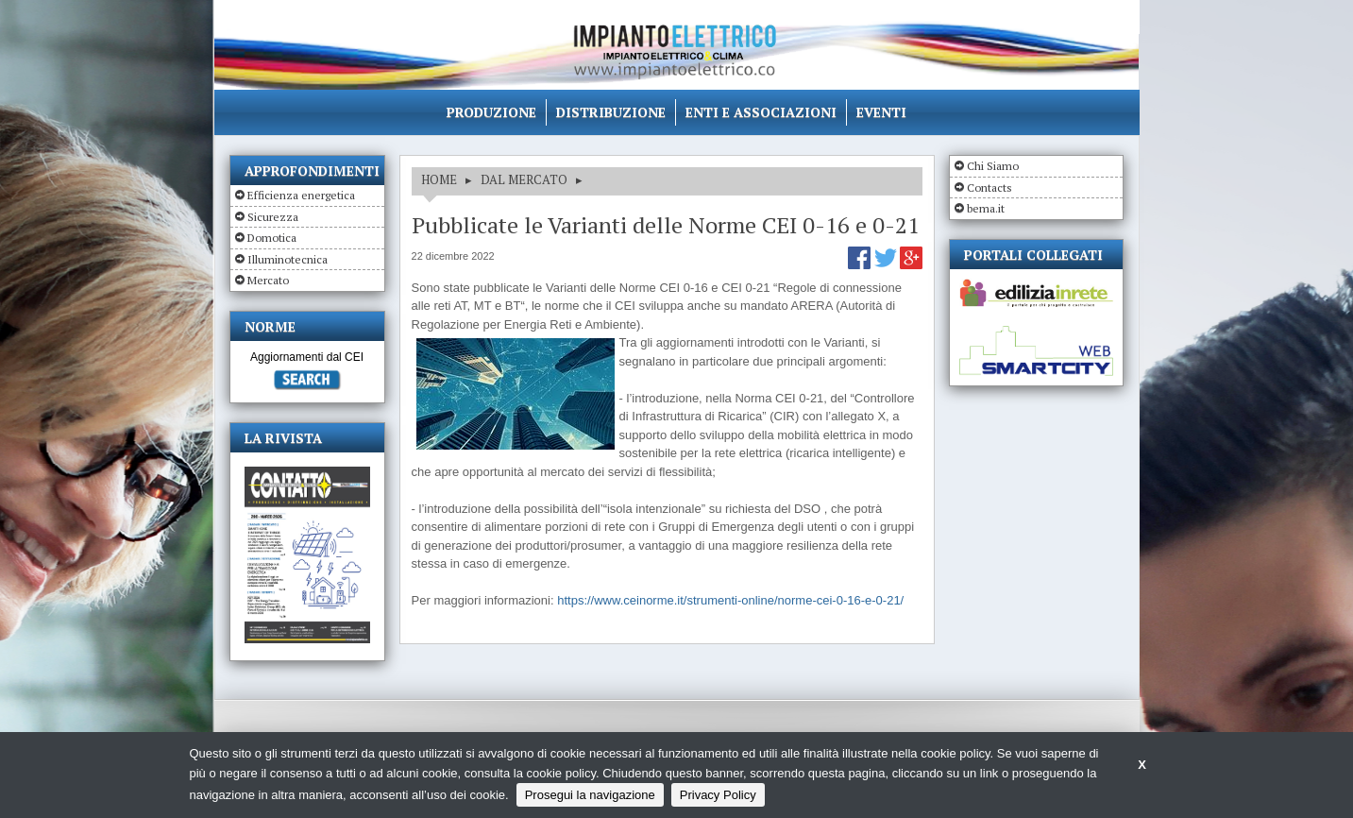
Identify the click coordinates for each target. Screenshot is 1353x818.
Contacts (989, 187)
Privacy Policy (718, 795)
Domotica (271, 237)
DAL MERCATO (524, 179)
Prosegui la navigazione (590, 795)
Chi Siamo (993, 166)
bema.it (986, 208)
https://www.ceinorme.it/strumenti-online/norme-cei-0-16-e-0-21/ (730, 600)
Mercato (268, 280)
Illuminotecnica (287, 259)
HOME (439, 179)
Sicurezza (272, 217)
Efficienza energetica (301, 195)
